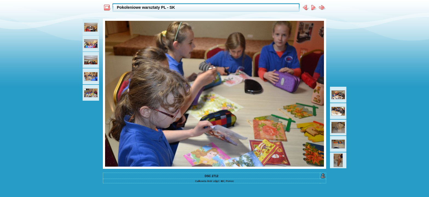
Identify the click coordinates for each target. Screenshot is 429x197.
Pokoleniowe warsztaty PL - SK (146, 7)
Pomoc (230, 180)
